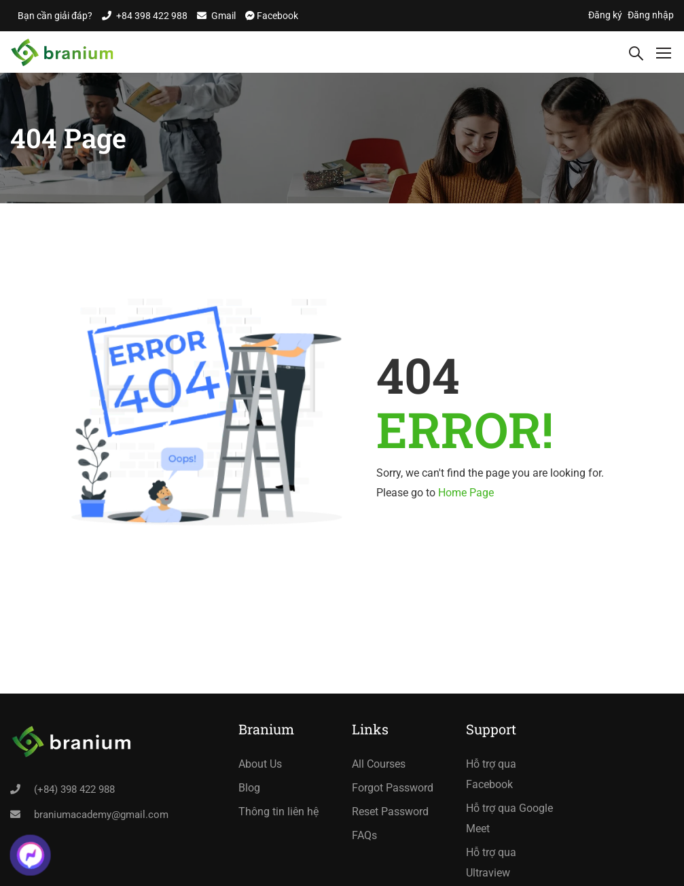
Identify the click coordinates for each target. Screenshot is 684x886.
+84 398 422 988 (151, 15)
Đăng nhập (651, 15)
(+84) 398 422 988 (74, 789)
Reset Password (390, 811)
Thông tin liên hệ (278, 811)
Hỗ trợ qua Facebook (491, 774)
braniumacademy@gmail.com (101, 814)
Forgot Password (392, 787)
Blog (249, 787)
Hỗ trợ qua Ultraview (491, 862)
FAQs (364, 835)
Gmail (223, 15)
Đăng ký (605, 15)
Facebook (276, 15)
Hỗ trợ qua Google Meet (509, 818)
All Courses (379, 763)
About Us (260, 763)
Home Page (466, 492)
